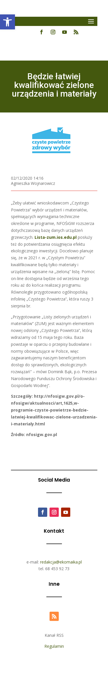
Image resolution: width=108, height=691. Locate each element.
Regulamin (54, 646)
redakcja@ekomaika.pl (61, 562)
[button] (7, 21)
